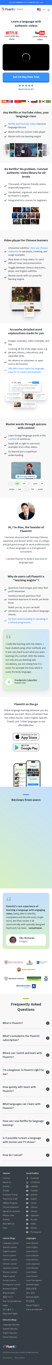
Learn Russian (32, 1268)
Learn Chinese (32, 1255)
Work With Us (8, 1223)
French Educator (10, 1337)
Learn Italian (31, 1272)
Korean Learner (9, 1280)
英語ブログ (8, 1297)
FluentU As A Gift (10, 1198)
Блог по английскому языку (12, 1303)
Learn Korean (32, 1276)
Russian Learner (10, 1272)
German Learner (10, 1263)
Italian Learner (9, 1276)
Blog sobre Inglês (10, 1313)
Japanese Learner (10, 1268)
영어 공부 (30, 1292)
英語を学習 (31, 1288)
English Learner (9, 1251)
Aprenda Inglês (32, 1297)
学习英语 (30, 1301)
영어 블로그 (8, 1309)
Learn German (32, 1259)
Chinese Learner (10, 1259)
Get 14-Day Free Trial (26, 77)
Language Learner (11, 1243)
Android (6, 1219)
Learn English (32, 1247)
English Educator (10, 1333)
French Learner (9, 1255)
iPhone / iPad (8, 1215)
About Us (7, 1182)
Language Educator (11, 1324)
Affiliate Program (10, 1203)
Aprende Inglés (32, 1284)
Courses (6, 1178)
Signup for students (11, 1211)
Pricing (6, 1190)
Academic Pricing (10, 1194)
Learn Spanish (32, 1243)
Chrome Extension (11, 1207)
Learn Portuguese (34, 1280)
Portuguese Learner (11, 1284)
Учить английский (34, 1309)
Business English (10, 1288)
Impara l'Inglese (33, 1305)
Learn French (32, 1251)
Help (5, 1228)
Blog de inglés (9, 1292)
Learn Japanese (33, 1263)
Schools (20, 9)
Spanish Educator (10, 1328)
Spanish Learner (10, 1247)
